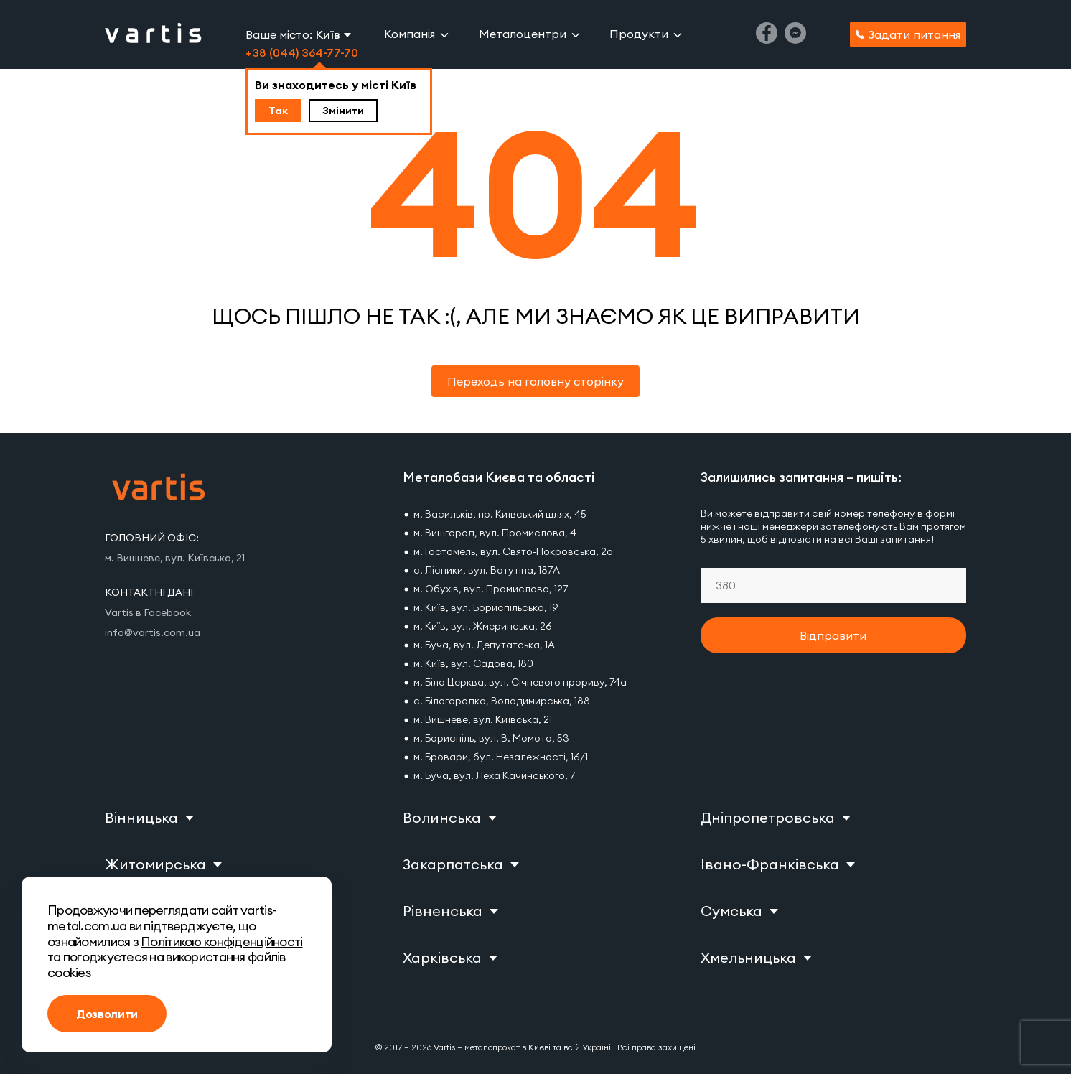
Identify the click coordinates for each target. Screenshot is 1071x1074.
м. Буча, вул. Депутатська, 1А (484, 644)
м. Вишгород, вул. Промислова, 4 (494, 532)
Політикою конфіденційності (221, 941)
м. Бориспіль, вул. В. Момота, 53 (491, 738)
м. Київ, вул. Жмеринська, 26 (482, 626)
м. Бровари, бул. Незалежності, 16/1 (500, 756)
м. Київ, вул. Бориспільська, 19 (485, 607)
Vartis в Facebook (148, 612)
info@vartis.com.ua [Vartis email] (152, 632)
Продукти (638, 34)
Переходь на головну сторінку (535, 381)
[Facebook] (766, 39)
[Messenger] (795, 39)
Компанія (409, 34)
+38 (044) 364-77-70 (301, 52)
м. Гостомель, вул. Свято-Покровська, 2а (513, 551)
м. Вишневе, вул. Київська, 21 (482, 719)
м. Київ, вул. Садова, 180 (473, 663)
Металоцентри (522, 34)
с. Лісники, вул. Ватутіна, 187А (486, 570)
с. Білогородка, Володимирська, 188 (501, 700)
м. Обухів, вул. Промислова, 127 (490, 588)
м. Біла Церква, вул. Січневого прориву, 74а (520, 682)
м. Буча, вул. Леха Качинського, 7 (494, 775)
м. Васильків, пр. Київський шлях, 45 (499, 514)
